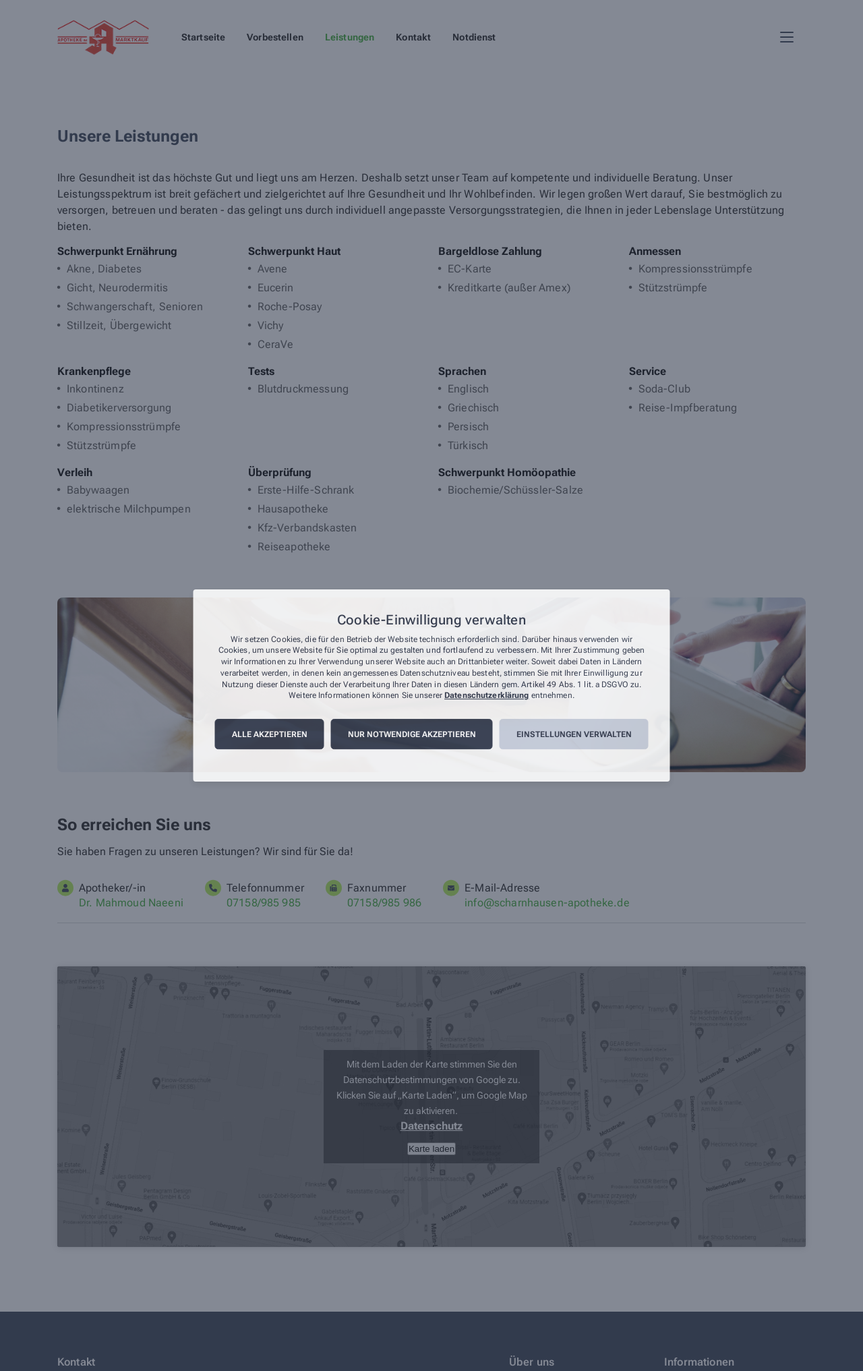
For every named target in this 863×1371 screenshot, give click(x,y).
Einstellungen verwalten (574, 734)
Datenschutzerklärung (486, 696)
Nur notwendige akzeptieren (412, 734)
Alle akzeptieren (269, 734)
